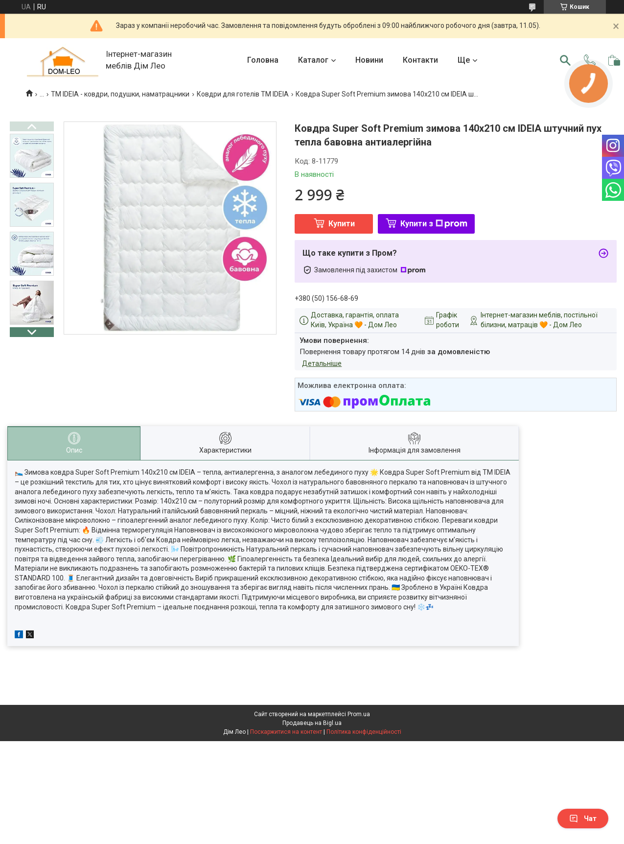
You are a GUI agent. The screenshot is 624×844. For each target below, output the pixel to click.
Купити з (433, 223)
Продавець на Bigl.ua (312, 723)
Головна (262, 60)
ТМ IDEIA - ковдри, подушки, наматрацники (120, 94)
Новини (369, 60)
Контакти (420, 60)
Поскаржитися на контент (286, 731)
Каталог (313, 60)
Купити (341, 223)
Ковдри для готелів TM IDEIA (243, 94)
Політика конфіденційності (363, 731)
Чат (583, 818)
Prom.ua (358, 714)
